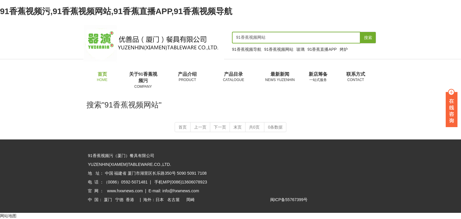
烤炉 (344, 49)
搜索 (368, 37)
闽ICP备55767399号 (289, 200)
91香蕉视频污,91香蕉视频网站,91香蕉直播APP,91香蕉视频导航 (116, 11)
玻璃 (300, 49)
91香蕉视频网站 (278, 49)
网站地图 (8, 216)
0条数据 (275, 127)
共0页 (255, 127)
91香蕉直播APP (322, 49)
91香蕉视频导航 (246, 49)
